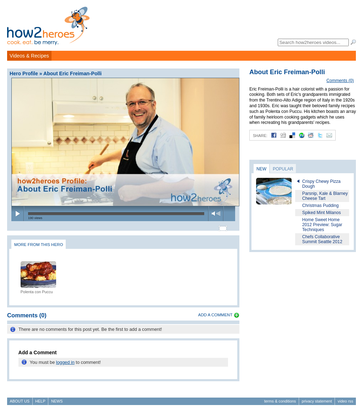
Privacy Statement (317, 398)
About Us (19, 398)
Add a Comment (215, 312)
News (57, 398)
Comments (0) (340, 80)
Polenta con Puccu (37, 288)
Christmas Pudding (320, 205)
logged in (65, 359)
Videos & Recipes (29, 56)
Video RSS (345, 398)
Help (40, 398)
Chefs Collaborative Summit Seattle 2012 (322, 239)
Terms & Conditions (280, 398)
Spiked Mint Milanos (321, 212)
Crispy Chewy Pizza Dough (321, 184)
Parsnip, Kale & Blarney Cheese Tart (325, 196)
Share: (260, 135)
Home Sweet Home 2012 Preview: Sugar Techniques (322, 224)
